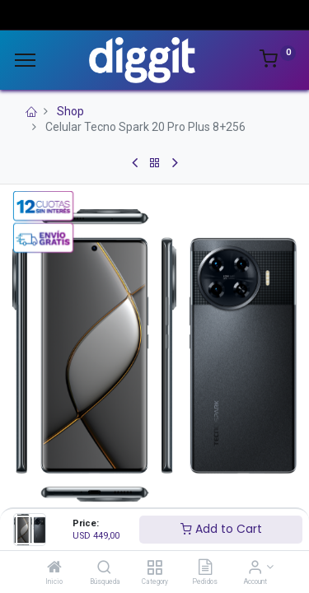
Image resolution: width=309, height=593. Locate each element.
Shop (70, 111)
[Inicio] (54, 568)
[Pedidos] (205, 568)
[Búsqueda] (104, 568)
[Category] (154, 568)
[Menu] (25, 60)
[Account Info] (255, 568)
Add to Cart (221, 529)
